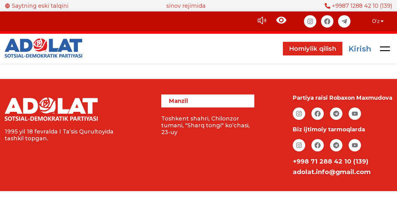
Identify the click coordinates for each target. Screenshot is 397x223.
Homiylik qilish (312, 48)
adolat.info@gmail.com (332, 172)
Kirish (360, 48)
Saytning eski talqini (37, 5)
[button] (384, 48)
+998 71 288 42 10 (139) (330, 161)
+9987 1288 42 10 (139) (358, 5)
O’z (378, 21)
